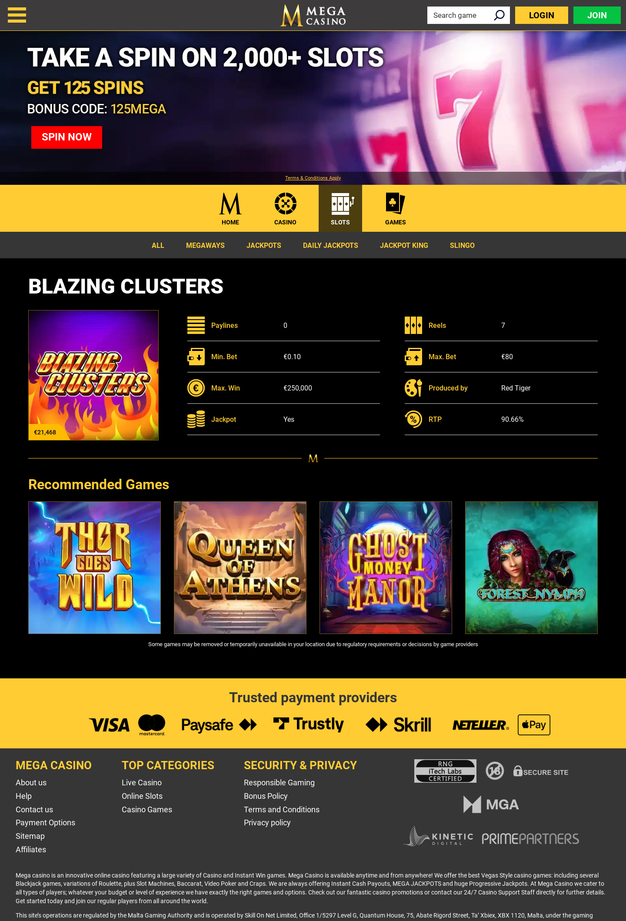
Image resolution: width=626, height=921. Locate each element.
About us (31, 782)
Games (395, 222)
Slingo (462, 245)
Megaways (205, 245)
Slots (340, 222)
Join (597, 15)
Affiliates (31, 849)
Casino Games (147, 809)
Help (24, 796)
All (158, 245)
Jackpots (263, 245)
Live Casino (142, 782)
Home (230, 222)
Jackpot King (404, 245)
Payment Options (45, 822)
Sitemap (30, 836)
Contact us (34, 809)
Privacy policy (267, 822)
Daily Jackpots (330, 245)
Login (541, 15)
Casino (285, 222)
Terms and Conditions (282, 809)
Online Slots (142, 796)
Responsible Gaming (279, 782)
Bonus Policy (266, 796)
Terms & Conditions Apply (313, 178)
